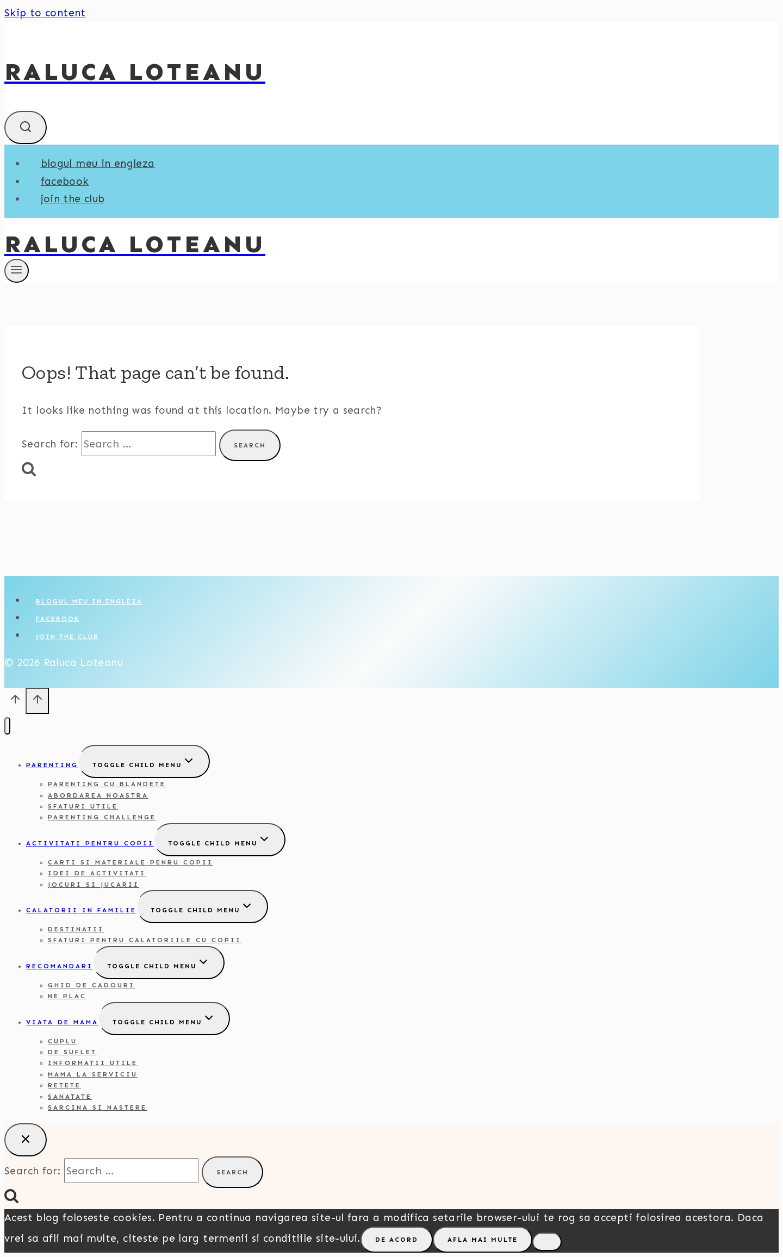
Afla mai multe (483, 1239)
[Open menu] (16, 271)
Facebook (65, 181)
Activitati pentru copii (90, 843)
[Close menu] (7, 726)
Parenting (52, 765)
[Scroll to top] (15, 702)
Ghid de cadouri (91, 985)
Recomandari (59, 966)
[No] (547, 1242)
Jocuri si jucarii (93, 884)
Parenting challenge (102, 817)
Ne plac (67, 996)
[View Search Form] (25, 127)
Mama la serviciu (93, 1074)
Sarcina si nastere (97, 1107)
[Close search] (25, 1139)
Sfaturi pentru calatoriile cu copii (144, 940)
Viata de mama (62, 1022)
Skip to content (45, 13)
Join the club (73, 198)
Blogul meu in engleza (98, 163)
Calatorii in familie (81, 910)
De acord (396, 1239)
